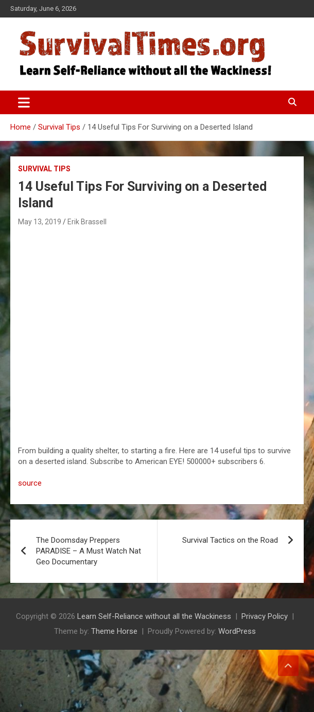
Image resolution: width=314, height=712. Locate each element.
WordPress (237, 631)
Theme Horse (114, 631)
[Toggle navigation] (24, 102)
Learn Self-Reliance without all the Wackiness (154, 616)
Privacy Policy (264, 616)
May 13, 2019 (39, 222)
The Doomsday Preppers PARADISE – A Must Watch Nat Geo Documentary (88, 551)
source (30, 483)
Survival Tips (44, 169)
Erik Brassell (87, 222)
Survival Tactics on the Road (230, 540)
